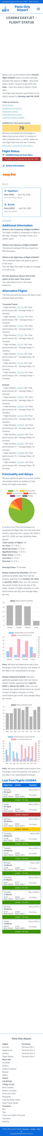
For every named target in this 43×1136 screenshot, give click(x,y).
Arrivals (5, 1047)
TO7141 (20, 344)
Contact (33, 1129)
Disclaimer (25, 1129)
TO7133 (20, 317)
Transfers (6, 1118)
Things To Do (8, 1084)
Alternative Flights (10, 111)
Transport (6, 1106)
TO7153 (20, 372)
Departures (7, 1050)
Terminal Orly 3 (28, 1053)
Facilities (6, 1062)
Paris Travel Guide (10, 1103)
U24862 (20, 443)
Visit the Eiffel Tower (11, 1100)
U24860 (20, 434)
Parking (5, 1121)
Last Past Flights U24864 (13, 117)
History (5, 1066)
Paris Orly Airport (22, 8)
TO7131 (20, 307)
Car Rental (7, 1081)
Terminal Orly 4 (28, 1056)
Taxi (4, 1112)
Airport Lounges (9, 1090)
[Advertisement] (21, 49)
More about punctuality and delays (17, 145)
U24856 (20, 425)
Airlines (5, 1053)
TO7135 (20, 326)
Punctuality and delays (12, 114)
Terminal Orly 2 (28, 1050)
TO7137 (20, 335)
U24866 (20, 453)
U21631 (20, 388)
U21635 (20, 406)
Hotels (5, 1078)
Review (5, 1072)
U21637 (20, 416)
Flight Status (7, 105)
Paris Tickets (7, 1087)
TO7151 (20, 363)
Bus (3, 1109)
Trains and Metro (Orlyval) (13, 1115)
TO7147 (20, 354)
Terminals (26, 1044)
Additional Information (12, 108)
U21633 (20, 397)
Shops (5, 1075)
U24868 (20, 462)
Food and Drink (9, 1093)
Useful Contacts (9, 1069)
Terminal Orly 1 (28, 1047)
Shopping (6, 1097)
